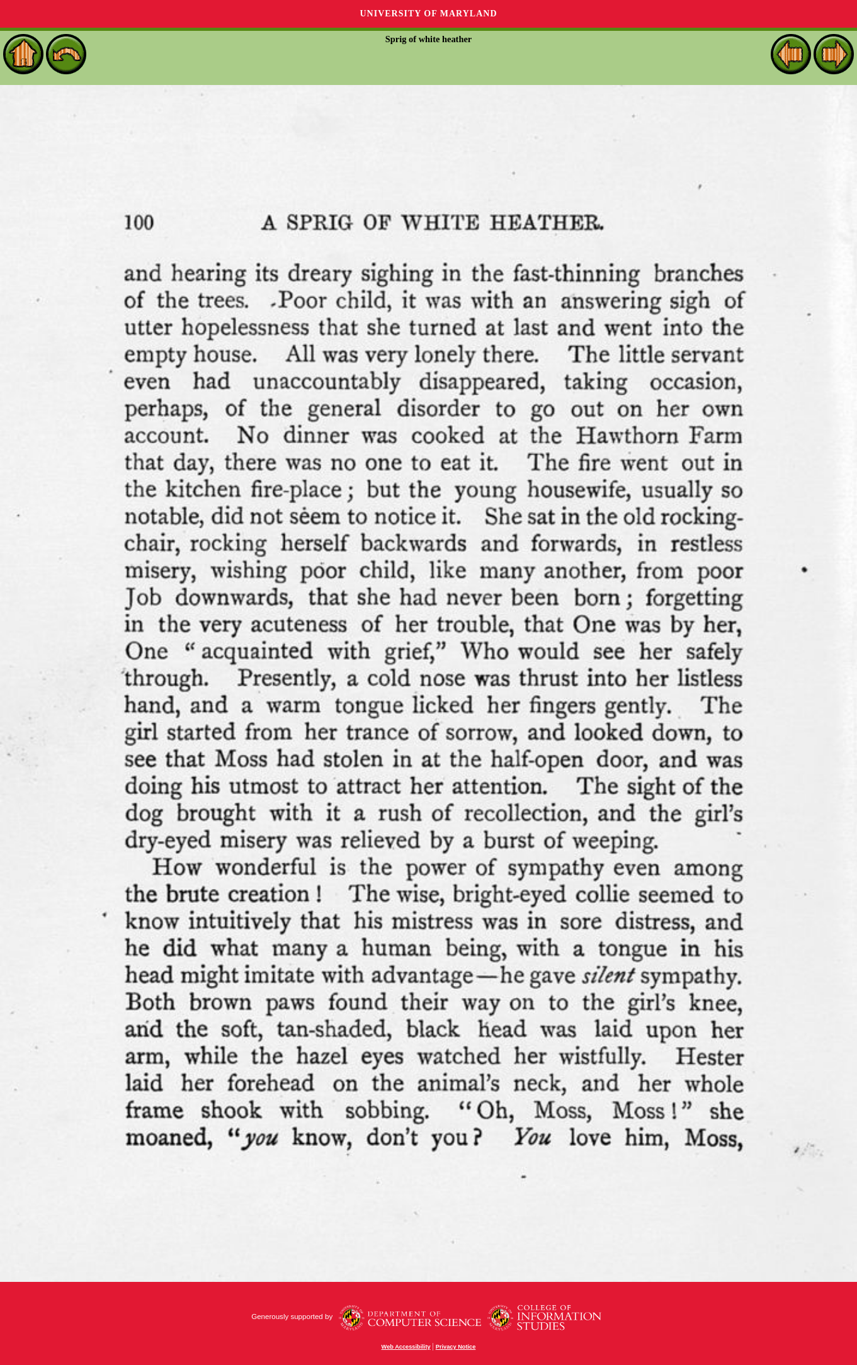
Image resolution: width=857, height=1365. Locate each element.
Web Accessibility (406, 1347)
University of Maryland (428, 13)
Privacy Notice (456, 1347)
